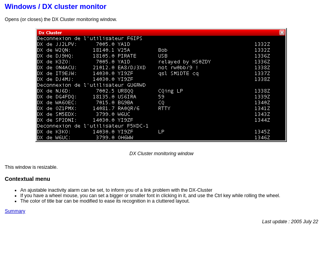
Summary (15, 211)
